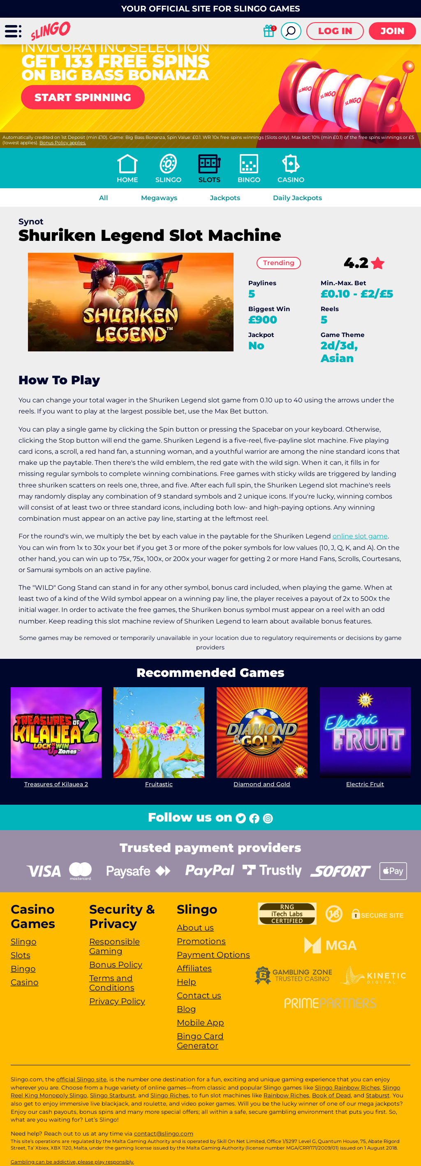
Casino (291, 180)
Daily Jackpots (297, 198)
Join (393, 31)
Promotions (201, 941)
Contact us (199, 995)
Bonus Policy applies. (62, 142)
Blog (186, 1009)
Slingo (168, 180)
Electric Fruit (365, 784)
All (103, 198)
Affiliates (194, 968)
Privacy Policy (117, 1001)
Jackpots (225, 198)
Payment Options (213, 955)
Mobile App (200, 1022)
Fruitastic (159, 784)
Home (127, 180)
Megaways (159, 198)
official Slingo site (81, 1079)
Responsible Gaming (114, 946)
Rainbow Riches (286, 1095)
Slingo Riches (169, 1095)
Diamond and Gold (262, 784)
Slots (209, 180)
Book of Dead (331, 1095)
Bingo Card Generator (200, 1041)
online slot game (360, 536)
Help (186, 982)
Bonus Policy (115, 965)
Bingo (249, 180)
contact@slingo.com (163, 1133)
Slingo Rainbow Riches (347, 1087)
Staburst (378, 1095)
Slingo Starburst (112, 1095)
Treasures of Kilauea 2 (56, 784)
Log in (335, 31)
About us (195, 928)
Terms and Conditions (111, 983)
